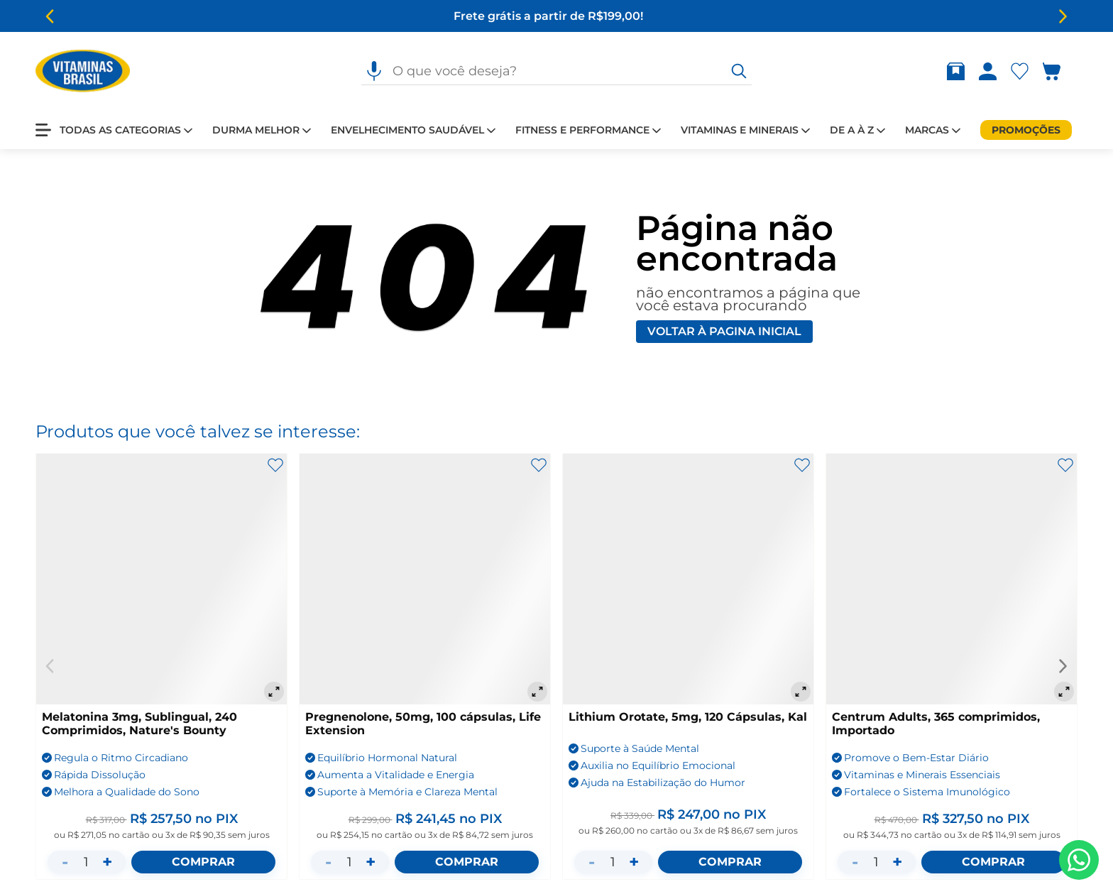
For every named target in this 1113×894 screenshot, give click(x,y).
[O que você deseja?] (739, 71)
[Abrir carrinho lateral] (1060, 71)
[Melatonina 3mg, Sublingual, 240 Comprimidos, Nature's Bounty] (161, 579)
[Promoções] (1026, 130)
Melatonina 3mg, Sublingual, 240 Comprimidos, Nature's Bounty (139, 723)
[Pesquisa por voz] (374, 71)
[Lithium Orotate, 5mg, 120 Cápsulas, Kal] (688, 579)
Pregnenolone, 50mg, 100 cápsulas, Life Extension (423, 723)
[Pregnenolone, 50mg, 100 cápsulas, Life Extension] (425, 579)
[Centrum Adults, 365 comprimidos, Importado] (951, 579)
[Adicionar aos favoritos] (275, 465)
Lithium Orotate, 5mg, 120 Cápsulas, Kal (688, 717)
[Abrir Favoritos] (1020, 71)
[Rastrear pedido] (958, 71)
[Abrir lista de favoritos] (1022, 71)
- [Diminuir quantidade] (65, 861)
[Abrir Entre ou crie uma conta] (988, 71)
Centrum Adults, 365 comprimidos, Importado (936, 723)
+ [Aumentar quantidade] (107, 861)
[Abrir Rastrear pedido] (956, 71)
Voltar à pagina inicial (724, 331)
